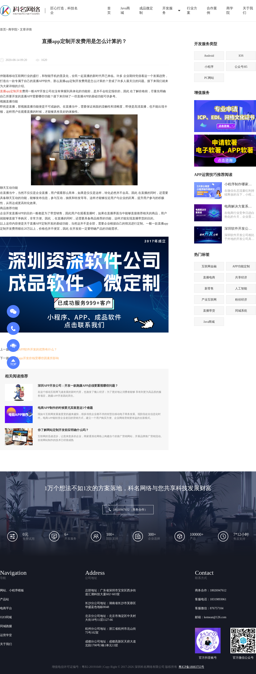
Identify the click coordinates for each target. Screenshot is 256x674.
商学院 (229, 10)
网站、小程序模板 (12, 590)
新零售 (209, 288)
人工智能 (241, 288)
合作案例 (212, 10)
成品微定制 (146, 10)
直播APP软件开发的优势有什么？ (35, 349)
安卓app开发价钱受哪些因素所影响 (36, 358)
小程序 (209, 66)
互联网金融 (209, 266)
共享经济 (241, 277)
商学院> (13, 29)
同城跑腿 (6, 626)
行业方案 (192, 10)
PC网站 (209, 77)
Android (209, 55)
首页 (109, 10)
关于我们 (6, 644)
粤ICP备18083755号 (191, 666)
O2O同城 (6, 617)
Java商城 (125, 10)
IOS (241, 55)
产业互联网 (209, 299)
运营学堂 (6, 635)
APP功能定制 (241, 266)
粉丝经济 (241, 299)
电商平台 (6, 608)
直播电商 (209, 277)
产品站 (4, 599)
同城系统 (241, 310)
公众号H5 (241, 66)
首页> (4, 29)
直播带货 (209, 310)
